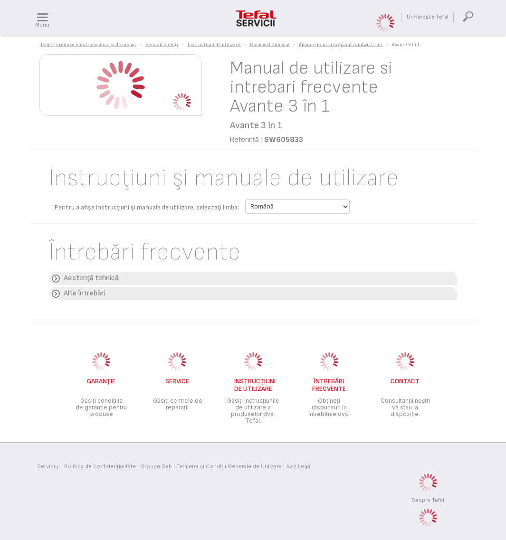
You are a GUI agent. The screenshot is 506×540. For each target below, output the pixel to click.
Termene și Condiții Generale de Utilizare (229, 466)
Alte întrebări (84, 293)
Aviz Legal (299, 466)
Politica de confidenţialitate (100, 466)
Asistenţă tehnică (91, 278)
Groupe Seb (156, 466)
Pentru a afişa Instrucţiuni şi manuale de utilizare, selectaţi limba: (147, 207)
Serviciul (48, 466)
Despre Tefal (427, 500)
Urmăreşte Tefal (428, 16)
